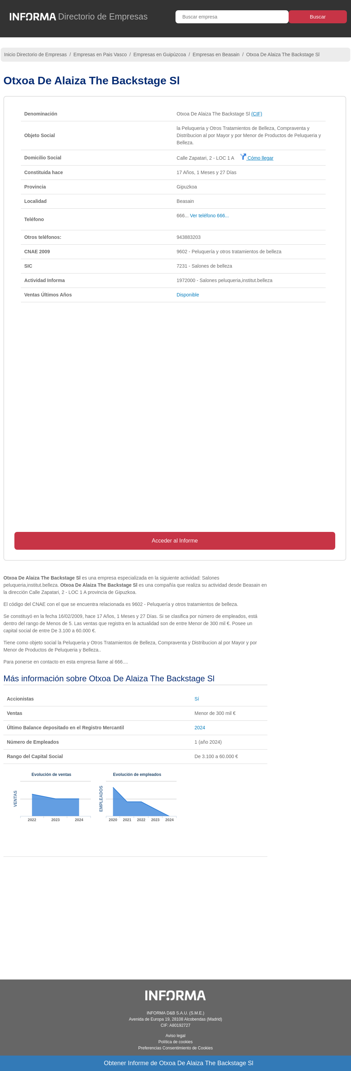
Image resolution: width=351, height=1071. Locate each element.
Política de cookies (175, 1041)
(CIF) (256, 114)
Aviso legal (175, 1035)
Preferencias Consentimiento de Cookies (175, 1048)
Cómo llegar (256, 158)
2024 (200, 727)
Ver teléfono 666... (209, 215)
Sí (197, 699)
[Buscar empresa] (232, 16)
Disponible (188, 294)
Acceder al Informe (175, 541)
